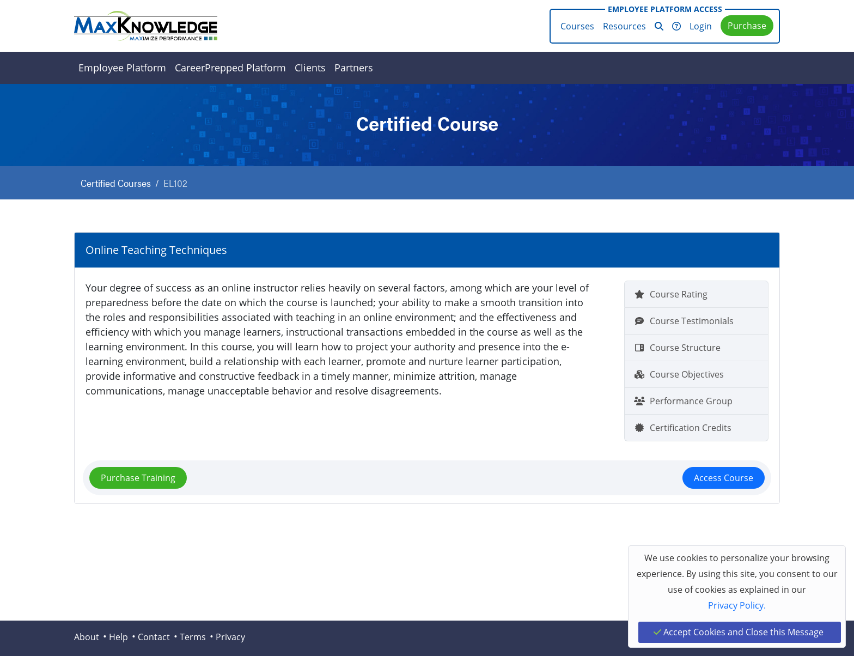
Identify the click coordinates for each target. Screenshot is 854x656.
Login (701, 26)
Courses (577, 26)
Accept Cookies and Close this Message (738, 632)
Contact (154, 637)
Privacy (230, 637)
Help (118, 637)
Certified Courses (116, 183)
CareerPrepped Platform (230, 67)
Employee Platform (122, 67)
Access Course (723, 478)
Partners (353, 67)
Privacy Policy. (737, 605)
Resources (624, 26)
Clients (310, 67)
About (86, 637)
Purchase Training (138, 478)
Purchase (747, 26)
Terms (193, 637)
